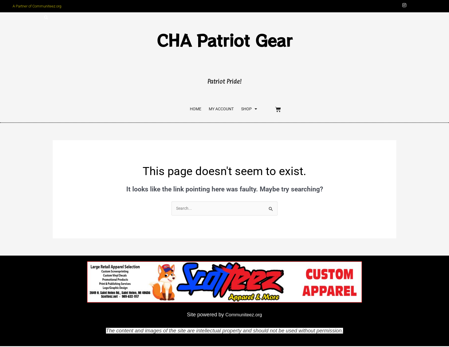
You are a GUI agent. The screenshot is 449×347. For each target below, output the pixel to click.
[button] (46, 18)
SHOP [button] (247, 109)
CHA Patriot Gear (224, 39)
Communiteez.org (243, 315)
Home (182, 109)
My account (213, 109)
